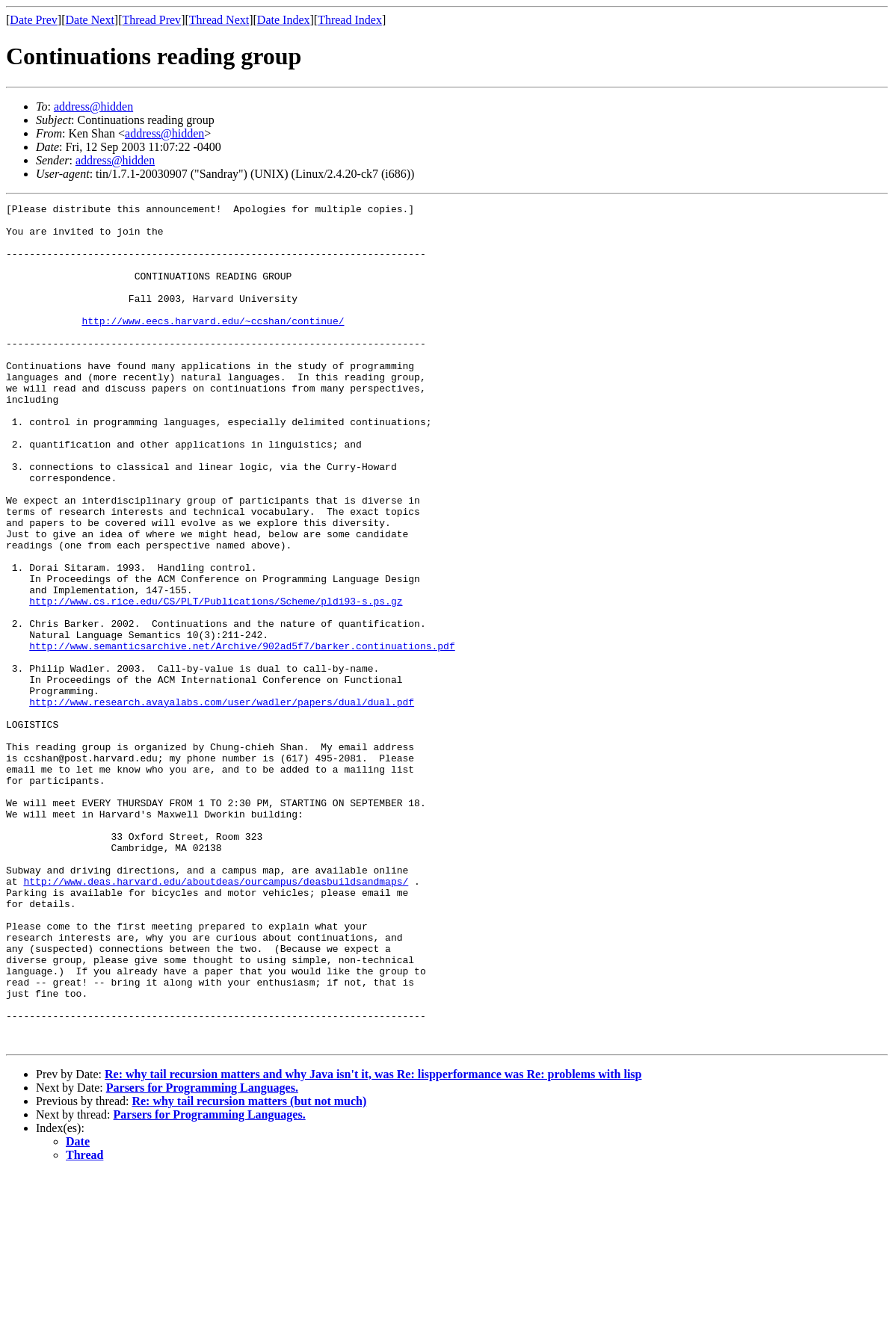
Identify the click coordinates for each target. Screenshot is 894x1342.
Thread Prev (151, 19)
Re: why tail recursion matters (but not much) (249, 1269)
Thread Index (350, 19)
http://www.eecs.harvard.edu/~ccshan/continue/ (212, 345)
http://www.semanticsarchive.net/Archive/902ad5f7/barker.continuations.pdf (241, 735)
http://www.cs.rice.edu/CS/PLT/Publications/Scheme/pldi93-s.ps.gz (215, 681)
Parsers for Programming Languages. (202, 1255)
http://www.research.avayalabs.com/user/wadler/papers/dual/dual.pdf (221, 802)
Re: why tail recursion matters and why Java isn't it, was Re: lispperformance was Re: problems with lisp (373, 1242)
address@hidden (93, 106)
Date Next (90, 19)
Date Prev (34, 19)
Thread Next (219, 19)
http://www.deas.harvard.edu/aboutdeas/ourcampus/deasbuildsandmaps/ (215, 1017)
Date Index (283, 19)
